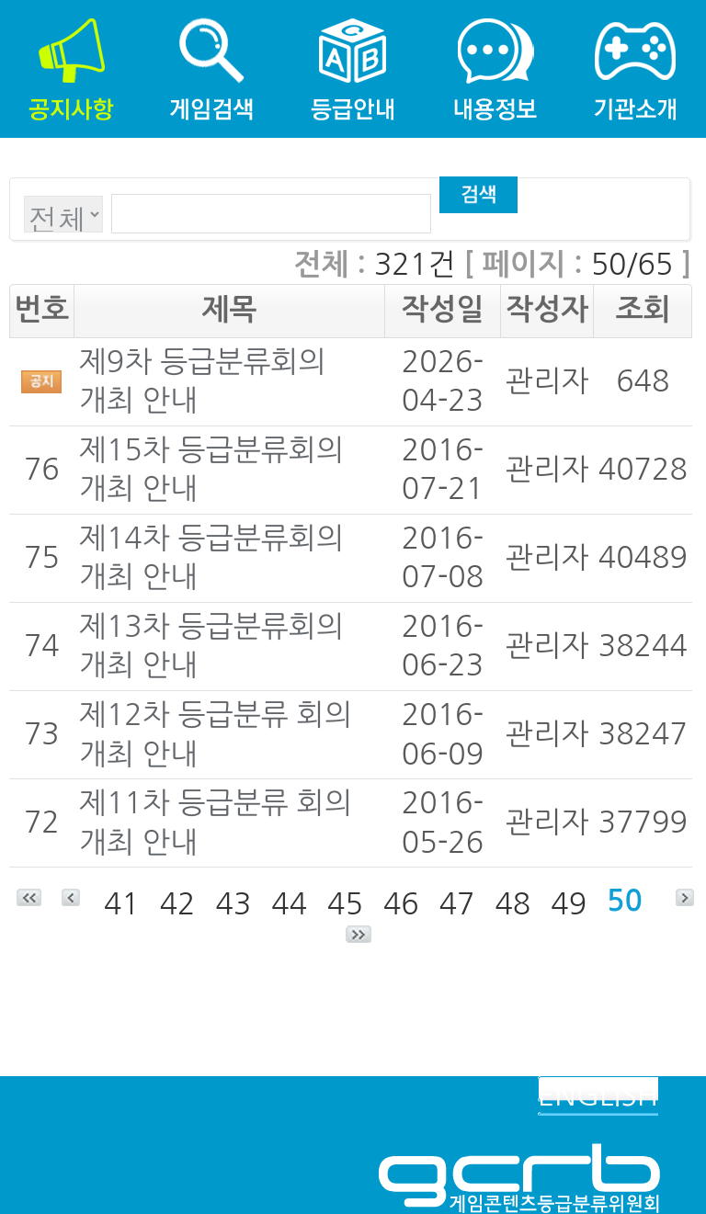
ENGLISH (598, 1095)
